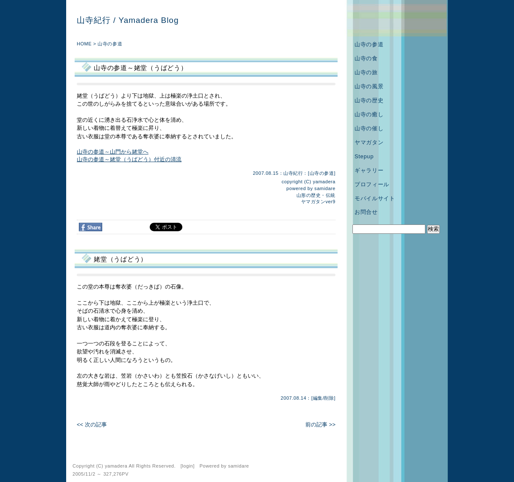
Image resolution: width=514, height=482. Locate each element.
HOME (84, 43)
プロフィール (372, 184)
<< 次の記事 (92, 424)
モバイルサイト (375, 198)
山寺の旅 (366, 72)
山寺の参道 (110, 43)
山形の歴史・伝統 (315, 195)
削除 (329, 398)
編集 (318, 398)
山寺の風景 (369, 86)
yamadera (324, 181)
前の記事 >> (320, 424)
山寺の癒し (369, 114)
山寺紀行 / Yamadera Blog (128, 20)
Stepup (364, 156)
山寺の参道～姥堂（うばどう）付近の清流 (129, 159)
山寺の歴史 (369, 100)
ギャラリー (369, 170)
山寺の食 (366, 58)
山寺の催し (369, 128)
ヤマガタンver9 (318, 201)
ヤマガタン (369, 142)
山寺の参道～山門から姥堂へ (112, 152)
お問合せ (366, 212)
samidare (324, 188)
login (187, 465)
